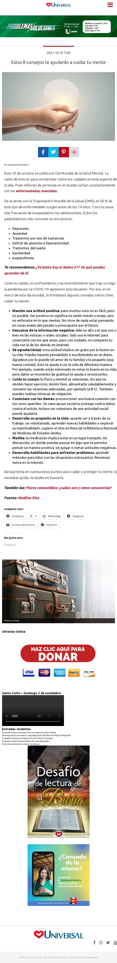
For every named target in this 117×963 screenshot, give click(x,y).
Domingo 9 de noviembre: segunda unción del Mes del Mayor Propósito (36, 735)
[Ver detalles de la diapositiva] (58, 591)
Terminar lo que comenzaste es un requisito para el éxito (29, 732)
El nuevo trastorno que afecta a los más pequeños (26, 741)
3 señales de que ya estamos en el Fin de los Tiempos (27, 738)
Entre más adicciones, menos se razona (20, 744)
